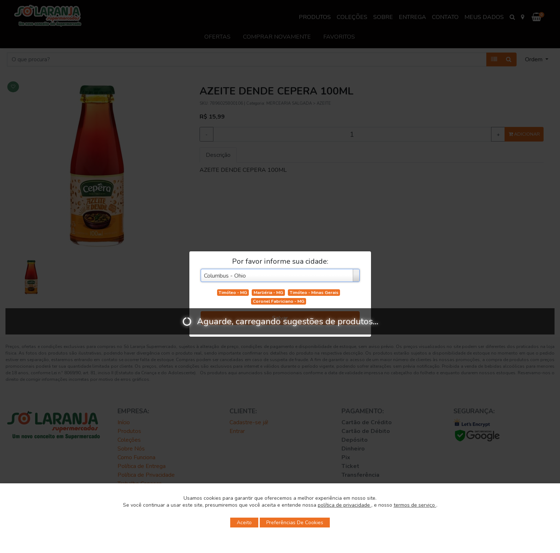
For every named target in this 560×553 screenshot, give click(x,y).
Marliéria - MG (268, 292)
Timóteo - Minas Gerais (314, 292)
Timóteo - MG (233, 292)
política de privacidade (344, 505)
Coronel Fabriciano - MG (278, 301)
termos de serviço (415, 505)
